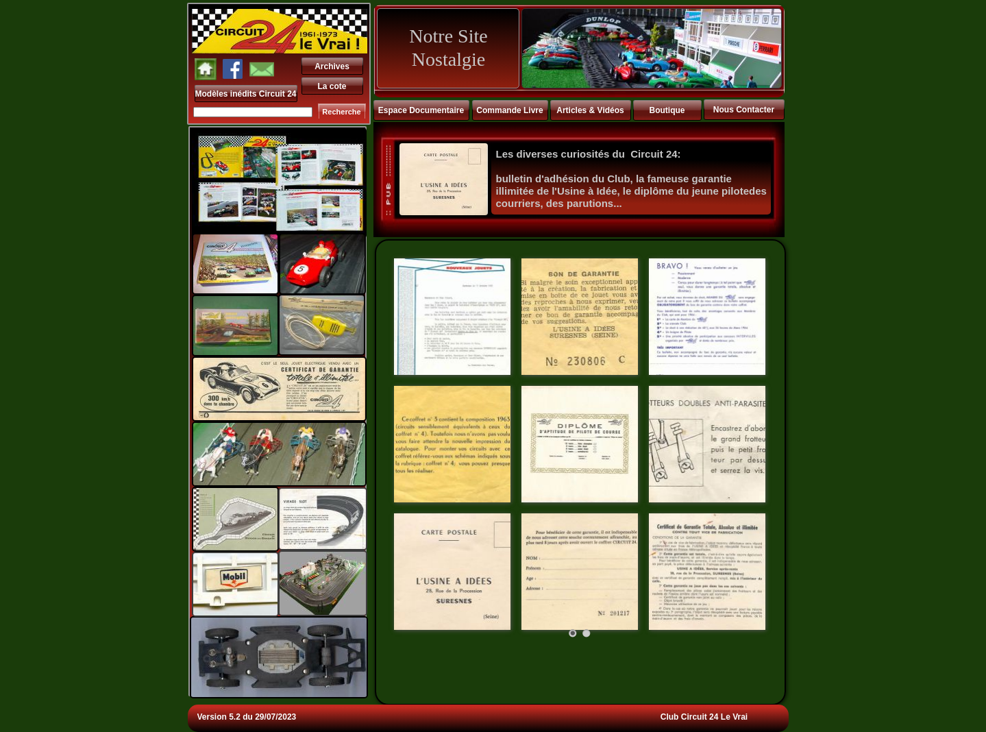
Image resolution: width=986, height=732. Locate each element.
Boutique (667, 110)
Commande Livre (509, 110)
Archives (332, 66)
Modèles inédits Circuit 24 (246, 94)
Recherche (341, 112)
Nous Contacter (743, 109)
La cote (331, 86)
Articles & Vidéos (590, 110)
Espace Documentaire (421, 110)
